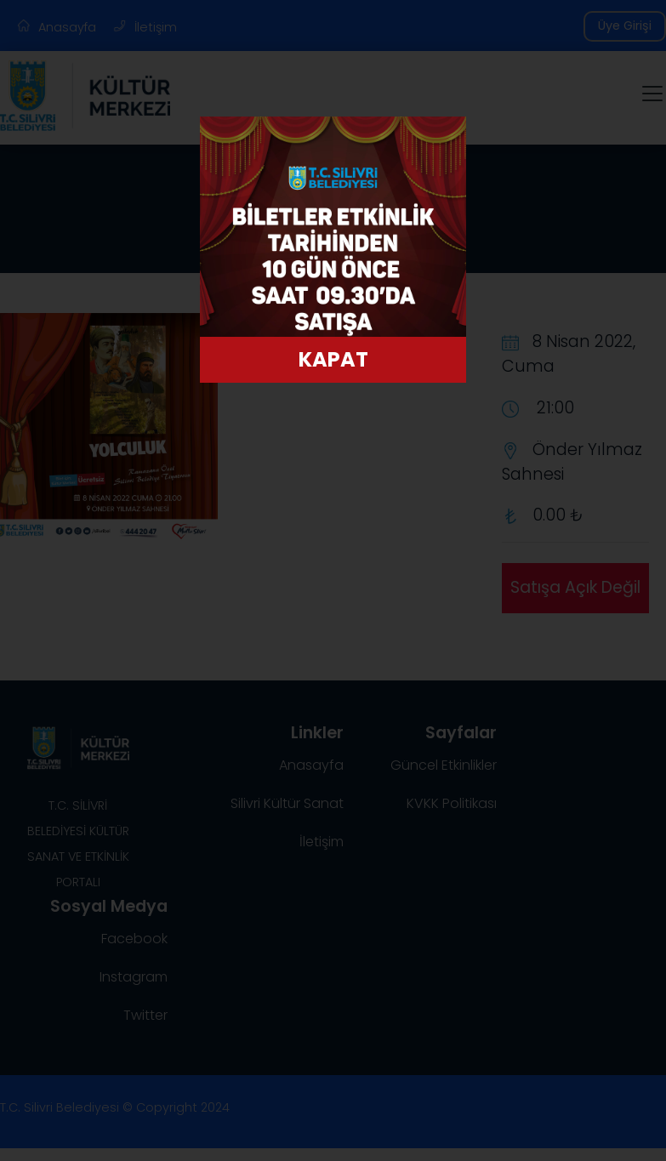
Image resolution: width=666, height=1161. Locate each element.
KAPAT (333, 359)
